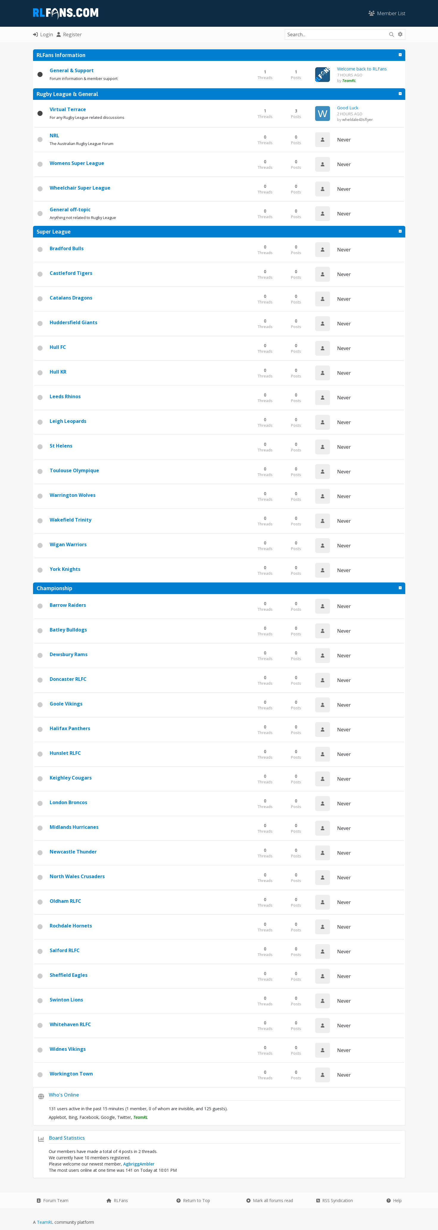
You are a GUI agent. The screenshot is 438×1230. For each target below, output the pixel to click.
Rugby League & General (67, 94)
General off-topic (70, 209)
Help (394, 1200)
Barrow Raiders (68, 605)
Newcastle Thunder (73, 851)
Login (43, 34)
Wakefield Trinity (70, 519)
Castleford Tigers (71, 273)
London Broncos (68, 802)
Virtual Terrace (68, 109)
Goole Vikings (66, 703)
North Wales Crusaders (77, 876)
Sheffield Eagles (68, 975)
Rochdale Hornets (71, 925)
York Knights (65, 569)
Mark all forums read (269, 1200)
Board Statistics (67, 1138)
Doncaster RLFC (68, 679)
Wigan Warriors (68, 544)
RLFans (117, 1200)
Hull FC (58, 347)
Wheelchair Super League (80, 188)
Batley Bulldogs (68, 629)
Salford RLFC (65, 950)
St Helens (61, 445)
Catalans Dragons (71, 297)
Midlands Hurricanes (74, 827)
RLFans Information (61, 55)
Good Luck (347, 108)
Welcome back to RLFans (362, 69)
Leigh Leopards (68, 421)
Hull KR (58, 371)
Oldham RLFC (65, 901)
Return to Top (193, 1200)
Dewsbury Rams (68, 654)
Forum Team (52, 1200)
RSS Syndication (334, 1200)
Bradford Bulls (67, 248)
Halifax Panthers (70, 728)
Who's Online (64, 1095)
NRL (54, 135)
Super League (54, 231)
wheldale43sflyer (357, 119)
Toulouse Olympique (74, 470)
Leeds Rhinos (65, 396)
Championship (54, 588)
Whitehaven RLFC (70, 1024)
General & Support (72, 70)
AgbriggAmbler (138, 1164)
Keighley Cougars (71, 777)
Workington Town (71, 1073)
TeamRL (45, 1222)
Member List (386, 13)
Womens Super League (77, 163)
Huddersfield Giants (73, 322)
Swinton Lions (66, 999)
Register (69, 34)
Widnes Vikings (68, 1049)
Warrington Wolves (73, 495)
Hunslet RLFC (65, 753)
